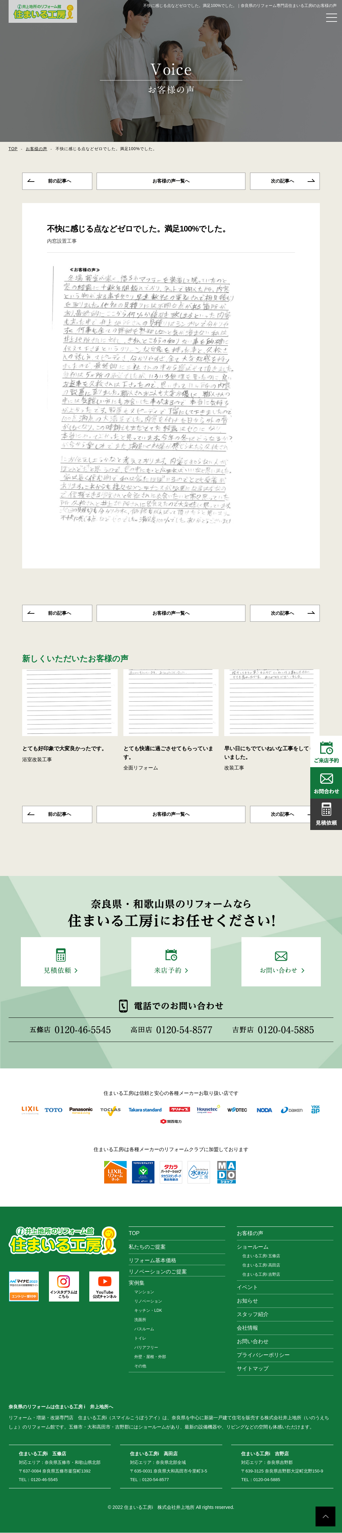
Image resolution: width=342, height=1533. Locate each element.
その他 (140, 1366)
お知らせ (247, 1301)
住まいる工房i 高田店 (261, 1265)
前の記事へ (59, 181)
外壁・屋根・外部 (150, 1357)
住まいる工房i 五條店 (261, 1256)
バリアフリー (146, 1348)
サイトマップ (253, 1369)
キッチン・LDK (148, 1310)
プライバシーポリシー (263, 1355)
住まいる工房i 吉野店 (261, 1274)
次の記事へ (282, 181)
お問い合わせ (253, 1342)
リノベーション (148, 1301)
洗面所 (140, 1320)
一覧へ (171, 181)
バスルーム (144, 1329)
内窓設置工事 (62, 241)
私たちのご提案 (147, 1247)
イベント (247, 1287)
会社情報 (247, 1328)
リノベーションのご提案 (158, 1272)
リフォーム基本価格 (152, 1261)
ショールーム (253, 1247)
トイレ (140, 1338)
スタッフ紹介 (253, 1314)
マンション (144, 1292)
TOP (13, 148)
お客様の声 (36, 148)
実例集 (137, 1283)
